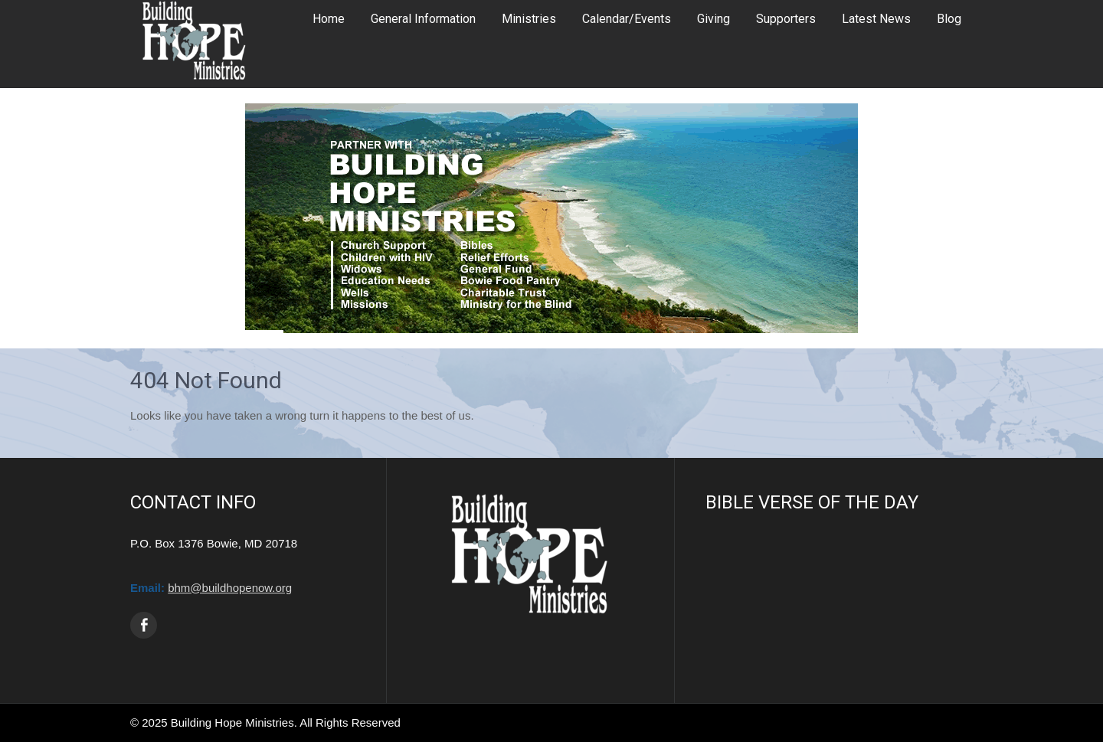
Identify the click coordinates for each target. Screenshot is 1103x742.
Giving (713, 18)
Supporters (786, 18)
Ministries (529, 18)
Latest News (876, 18)
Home (329, 18)
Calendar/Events (626, 18)
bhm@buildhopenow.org (230, 587)
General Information (423, 18)
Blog (949, 18)
